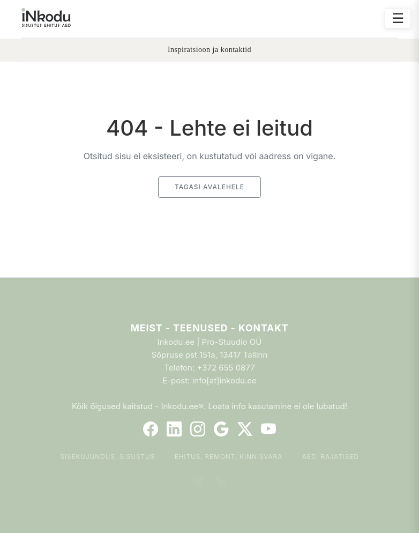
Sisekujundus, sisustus (107, 457)
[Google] (221, 428)
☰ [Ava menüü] (398, 18)
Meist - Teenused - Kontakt (209, 328)
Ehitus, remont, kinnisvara (229, 457)
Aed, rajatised (330, 457)
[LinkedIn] (174, 428)
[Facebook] (150, 428)
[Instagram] (197, 428)
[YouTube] (268, 428)
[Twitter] (244, 428)
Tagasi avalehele (209, 187)
